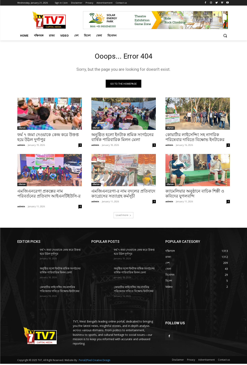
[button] (225, 35)
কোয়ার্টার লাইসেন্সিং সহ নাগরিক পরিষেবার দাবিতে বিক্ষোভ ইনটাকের (195, 138)
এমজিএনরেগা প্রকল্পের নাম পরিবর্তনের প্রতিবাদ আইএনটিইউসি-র (49, 197)
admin (21, 146)
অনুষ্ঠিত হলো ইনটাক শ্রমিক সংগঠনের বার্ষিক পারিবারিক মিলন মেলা (122, 138)
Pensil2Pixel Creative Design (94, 361)
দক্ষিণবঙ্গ (22, 129)
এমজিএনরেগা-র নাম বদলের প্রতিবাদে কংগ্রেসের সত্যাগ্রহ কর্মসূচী (123, 195)
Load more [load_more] (123, 216)
